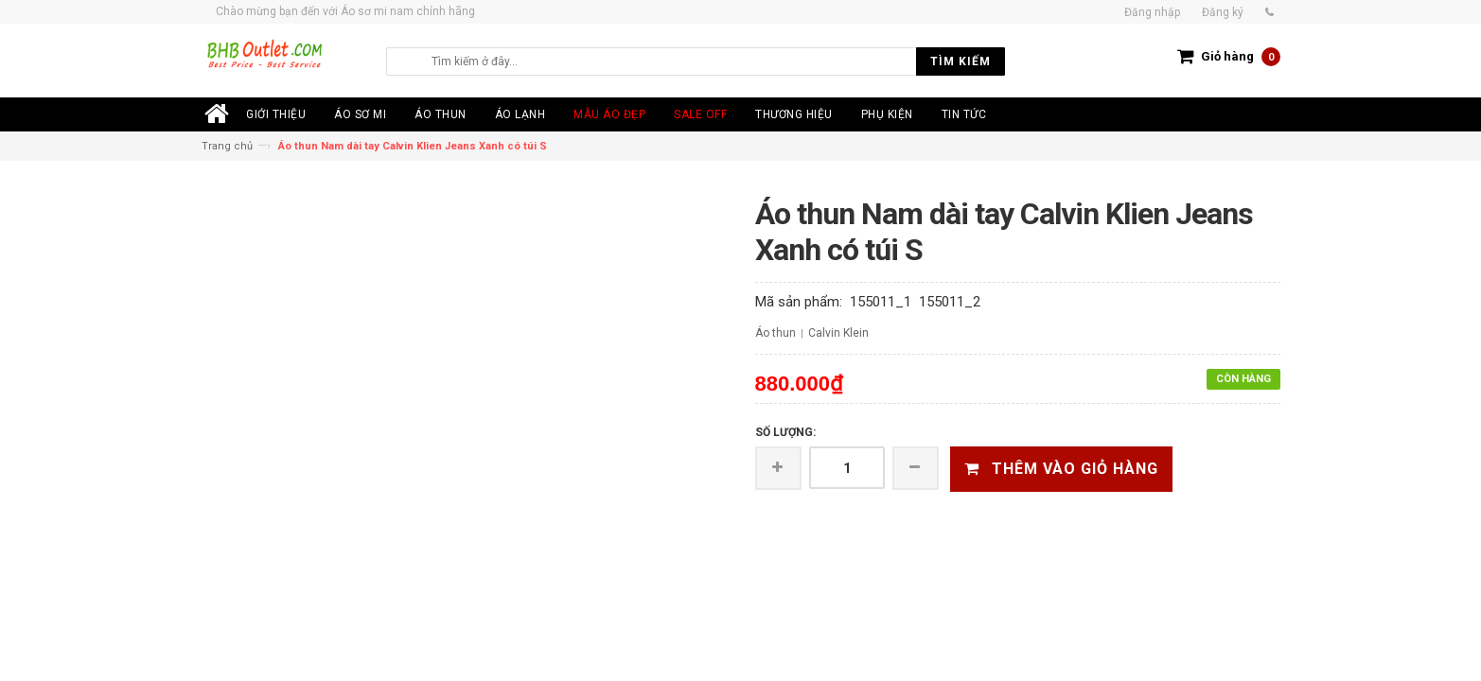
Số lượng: (785, 432)
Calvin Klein (838, 333)
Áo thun (775, 333)
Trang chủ (227, 146)
